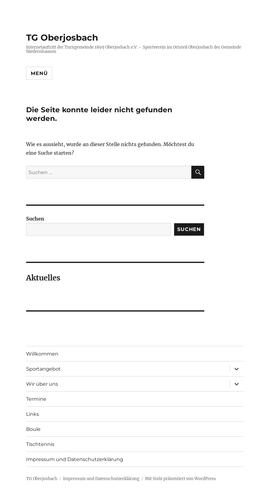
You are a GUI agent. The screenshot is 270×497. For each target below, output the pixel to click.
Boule (33, 429)
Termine (36, 399)
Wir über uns (42, 384)
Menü (39, 73)
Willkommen (42, 354)
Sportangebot (43, 369)
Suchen (35, 219)
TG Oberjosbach (62, 37)
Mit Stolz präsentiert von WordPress (180, 478)
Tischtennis (40, 444)
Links (32, 414)
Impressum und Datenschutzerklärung (74, 459)
